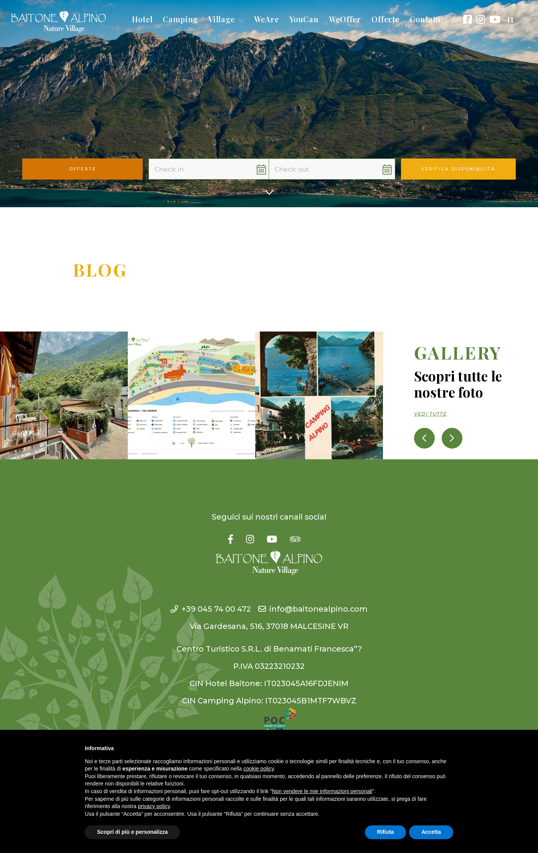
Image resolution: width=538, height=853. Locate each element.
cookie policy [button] (258, 769)
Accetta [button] (431, 832)
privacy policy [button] (154, 806)
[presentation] (424, 438)
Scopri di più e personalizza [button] (132, 832)
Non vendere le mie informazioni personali (322, 791)
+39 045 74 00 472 (210, 609)
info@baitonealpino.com (313, 609)
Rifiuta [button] (385, 832)
